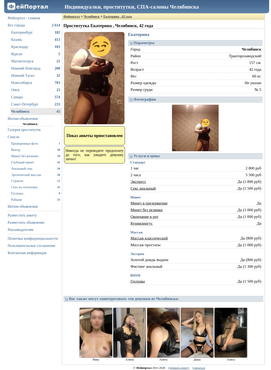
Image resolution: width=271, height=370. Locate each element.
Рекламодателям (20, 230)
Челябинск (35, 111)
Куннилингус (142, 223)
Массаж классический (149, 238)
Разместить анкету (22, 215)
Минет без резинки (35, 156)
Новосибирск (35, 82)
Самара (35, 97)
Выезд (35, 149)
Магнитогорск (35, 61)
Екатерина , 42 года (117, 16)
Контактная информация (27, 253)
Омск (35, 89)
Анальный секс (35, 168)
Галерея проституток (24, 130)
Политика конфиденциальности (33, 238)
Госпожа (35, 193)
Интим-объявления (23, 119)
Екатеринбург (35, 32)
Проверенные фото (35, 143)
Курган (35, 54)
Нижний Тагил (35, 75)
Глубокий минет (35, 162)
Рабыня (35, 199)
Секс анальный (143, 188)
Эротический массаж (35, 174)
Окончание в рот (144, 216)
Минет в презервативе (149, 203)
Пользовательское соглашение (31, 246)
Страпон (35, 180)
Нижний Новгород (35, 68)
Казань (35, 39)
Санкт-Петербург (35, 104)
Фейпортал (71, 16)
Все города (34, 25)
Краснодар (35, 46)
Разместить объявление (26, 222)
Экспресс (138, 181)
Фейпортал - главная (24, 18)
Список (14, 137)
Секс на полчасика (35, 187)
